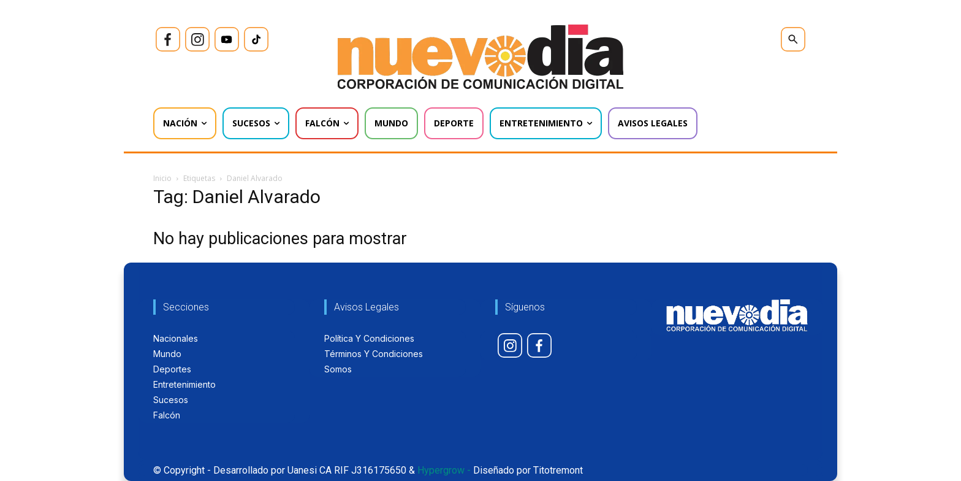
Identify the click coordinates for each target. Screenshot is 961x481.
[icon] (168, 39)
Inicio (162, 178)
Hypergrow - (444, 470)
